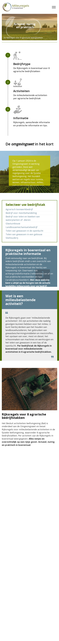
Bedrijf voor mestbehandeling (21, 212)
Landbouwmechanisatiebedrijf (21, 227)
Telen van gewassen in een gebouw (24, 234)
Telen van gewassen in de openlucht (24, 230)
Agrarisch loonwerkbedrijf (19, 209)
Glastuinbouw (13, 223)
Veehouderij (12, 237)
